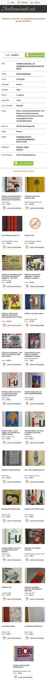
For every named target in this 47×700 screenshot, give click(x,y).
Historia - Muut (22, 147)
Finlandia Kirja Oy (23, 137)
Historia (19, 150)
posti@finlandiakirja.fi (25, 139)
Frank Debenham (23, 74)
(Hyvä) (21, 79)
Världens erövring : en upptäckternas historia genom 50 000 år (30, 66)
